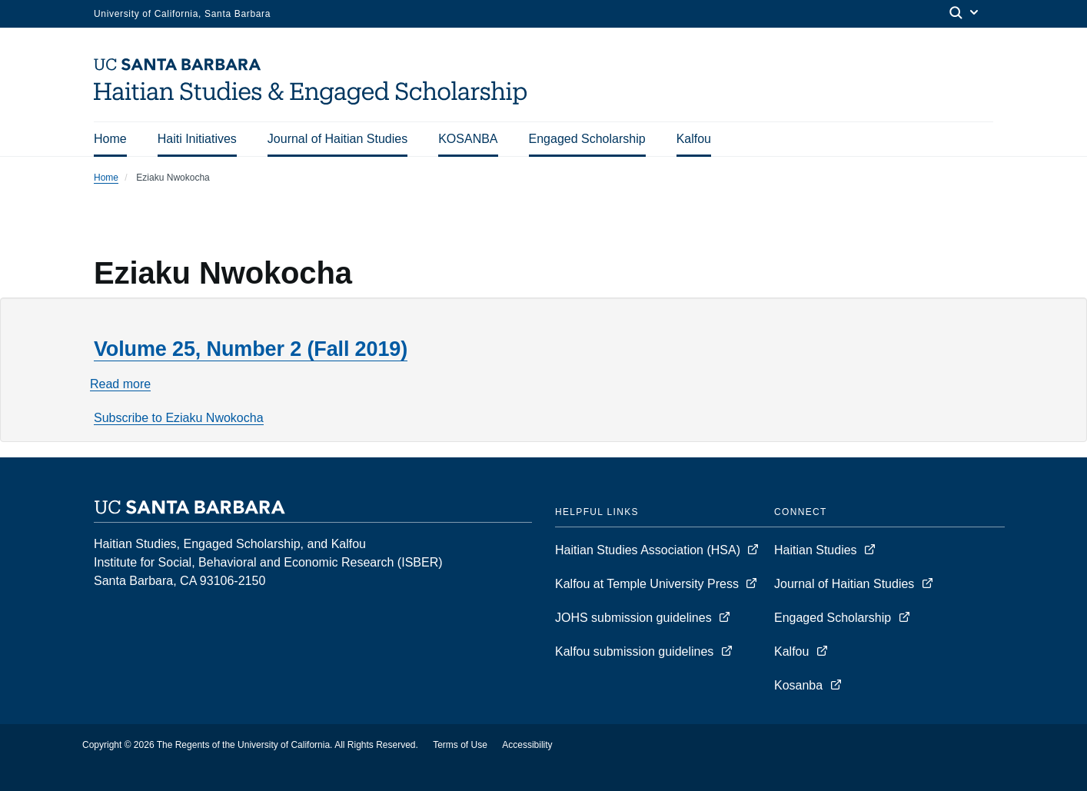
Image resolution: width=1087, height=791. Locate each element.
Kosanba (798, 685)
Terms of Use (460, 744)
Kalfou (693, 138)
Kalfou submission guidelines (636, 651)
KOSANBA (467, 138)
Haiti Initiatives (197, 138)
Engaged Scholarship (587, 138)
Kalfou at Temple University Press (648, 583)
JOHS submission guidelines (635, 617)
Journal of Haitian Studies (337, 138)
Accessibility (527, 744)
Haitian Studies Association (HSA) (649, 550)
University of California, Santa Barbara (182, 13)
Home (110, 138)
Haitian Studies (817, 550)
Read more (120, 384)
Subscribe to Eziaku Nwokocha (179, 417)
